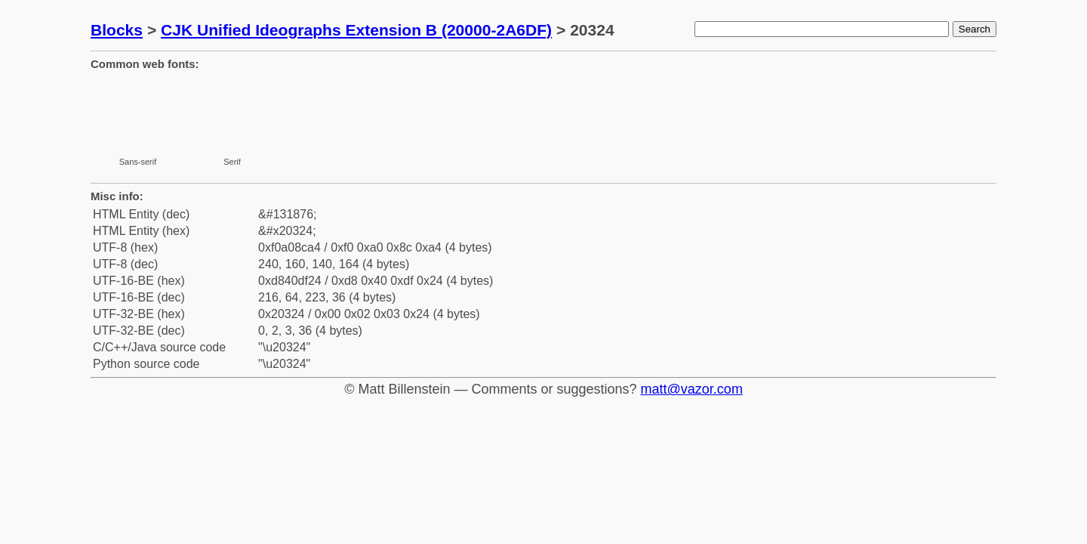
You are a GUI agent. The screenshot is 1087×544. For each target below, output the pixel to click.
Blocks (117, 30)
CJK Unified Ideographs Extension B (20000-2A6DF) (356, 30)
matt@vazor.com (692, 389)
